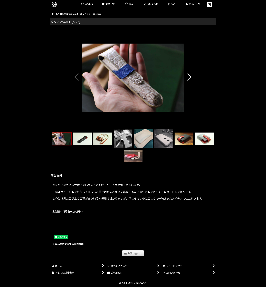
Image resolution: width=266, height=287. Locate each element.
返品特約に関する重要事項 (67, 244)
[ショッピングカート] (209, 4)
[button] (171, 4)
